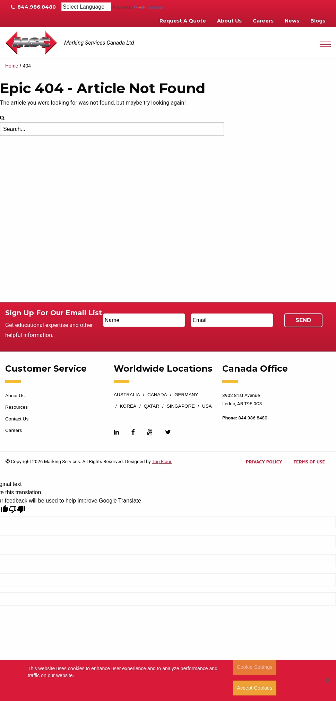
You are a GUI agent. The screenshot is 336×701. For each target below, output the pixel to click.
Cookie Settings (255, 667)
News (292, 21)
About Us (229, 21)
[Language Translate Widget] (86, 6)
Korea (128, 406)
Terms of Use (309, 462)
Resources (16, 407)
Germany (186, 394)
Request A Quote (183, 21)
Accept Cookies (254, 688)
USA (207, 406)
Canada (157, 394)
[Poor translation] (17, 509)
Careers (263, 21)
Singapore (181, 406)
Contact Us (16, 419)
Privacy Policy (264, 462)
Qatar (151, 406)
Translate (148, 7)
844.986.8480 (33, 7)
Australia (127, 394)
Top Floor (162, 461)
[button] (328, 680)
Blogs (317, 21)
